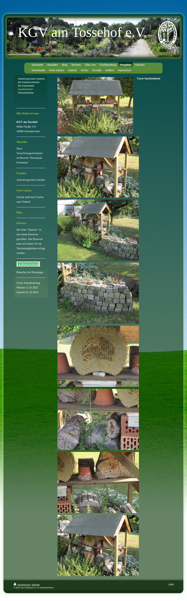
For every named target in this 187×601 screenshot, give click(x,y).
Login (171, 584)
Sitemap (36, 585)
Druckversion (22, 585)
